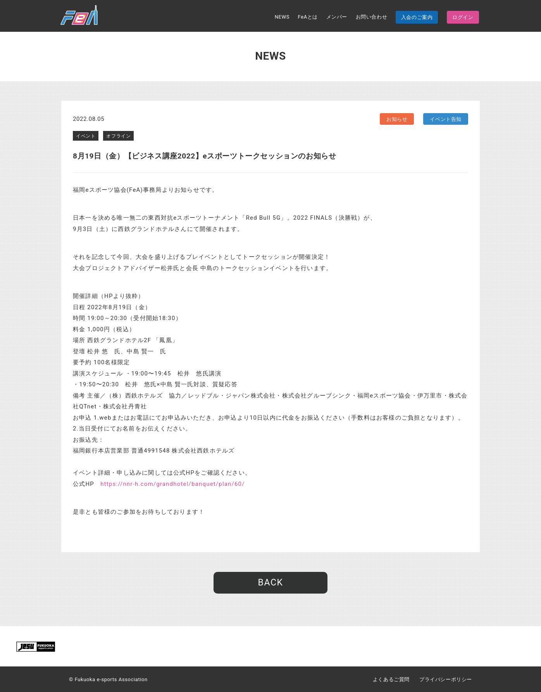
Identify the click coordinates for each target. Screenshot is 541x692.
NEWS (282, 17)
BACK (270, 582)
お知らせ (396, 119)
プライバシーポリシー (445, 679)
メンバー (336, 17)
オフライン (118, 136)
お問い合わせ (372, 17)
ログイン (462, 17)
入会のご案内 (417, 17)
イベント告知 (446, 119)
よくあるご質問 (391, 679)
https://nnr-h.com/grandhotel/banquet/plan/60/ (172, 483)
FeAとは (308, 17)
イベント (85, 136)
